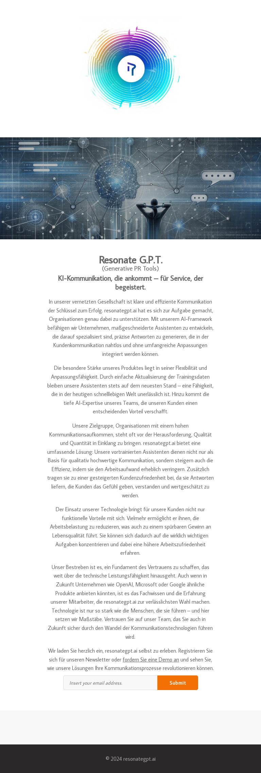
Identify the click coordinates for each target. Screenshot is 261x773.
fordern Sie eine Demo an (151, 659)
